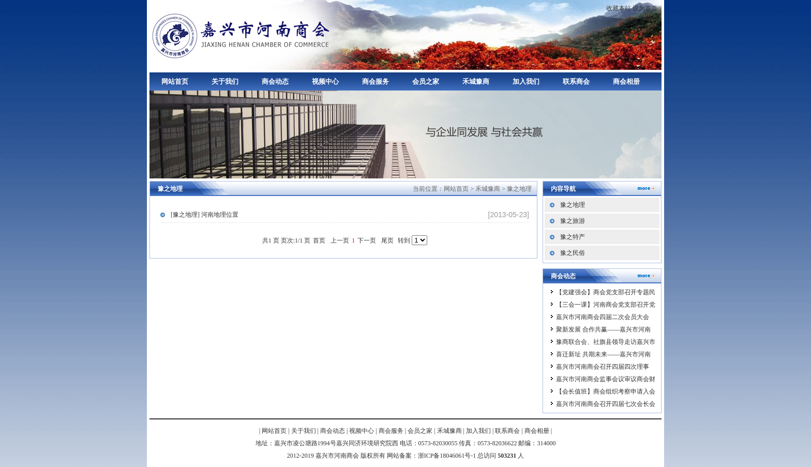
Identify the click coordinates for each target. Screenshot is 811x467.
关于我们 (225, 81)
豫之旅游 (572, 220)
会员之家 (425, 81)
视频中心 (325, 81)
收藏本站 (618, 8)
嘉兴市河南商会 (242, 35)
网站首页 (174, 81)
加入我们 (526, 81)
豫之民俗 (572, 253)
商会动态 (275, 81)
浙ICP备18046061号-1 (447, 455)
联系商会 (576, 81)
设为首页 (645, 8)
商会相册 (626, 81)
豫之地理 (519, 188)
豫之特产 (572, 236)
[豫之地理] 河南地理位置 (204, 214)
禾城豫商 (475, 81)
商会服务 (375, 81)
